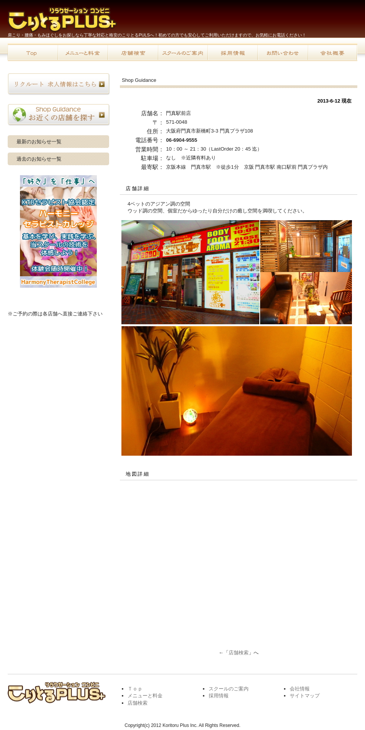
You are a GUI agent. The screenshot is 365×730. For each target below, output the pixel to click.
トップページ (33, 52)
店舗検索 (133, 52)
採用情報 (232, 52)
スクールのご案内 (182, 52)
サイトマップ (305, 695)
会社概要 (332, 52)
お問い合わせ (282, 52)
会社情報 (300, 689)
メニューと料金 (83, 52)
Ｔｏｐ (135, 689)
